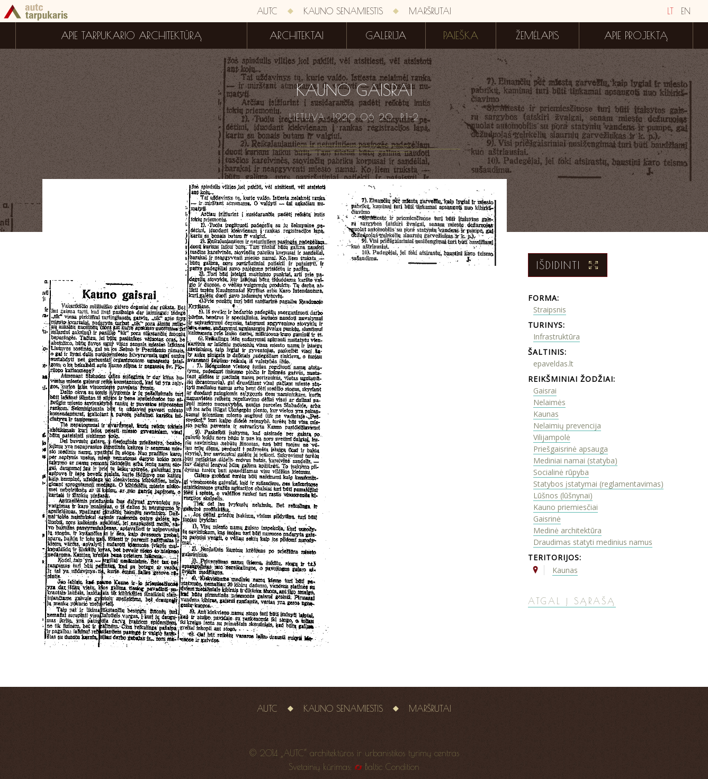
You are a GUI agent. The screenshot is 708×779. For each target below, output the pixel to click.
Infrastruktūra (556, 337)
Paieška (460, 35)
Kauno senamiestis (343, 11)
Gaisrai (545, 391)
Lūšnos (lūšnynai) (563, 495)
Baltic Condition (392, 767)
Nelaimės (549, 402)
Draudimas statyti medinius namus (592, 542)
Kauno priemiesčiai (565, 507)
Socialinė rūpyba (561, 472)
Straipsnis (549, 310)
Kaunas (546, 414)
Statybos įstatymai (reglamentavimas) (598, 484)
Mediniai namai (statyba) (575, 460)
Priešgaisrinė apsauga (570, 449)
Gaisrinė (547, 519)
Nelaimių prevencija (567, 425)
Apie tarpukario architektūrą (131, 35)
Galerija (385, 35)
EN (686, 11)
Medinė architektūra (567, 530)
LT (670, 11)
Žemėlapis (537, 35)
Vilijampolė (551, 437)
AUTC (267, 11)
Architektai (297, 35)
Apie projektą (636, 35)
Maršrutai (430, 11)
